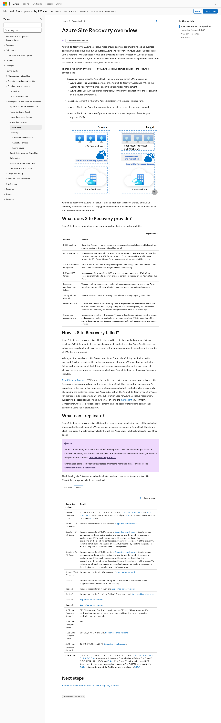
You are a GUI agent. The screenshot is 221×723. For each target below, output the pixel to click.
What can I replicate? (190, 33)
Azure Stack (77, 21)
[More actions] (156, 21)
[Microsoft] (5, 4)
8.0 (139, 512)
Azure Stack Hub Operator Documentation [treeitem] (17, 38)
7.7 (122, 512)
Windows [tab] (68, 487)
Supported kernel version (126, 532)
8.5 (127, 515)
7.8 (127, 512)
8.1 (81, 658)
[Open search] (215, 3)
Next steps (185, 37)
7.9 (133, 512)
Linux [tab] (78, 487)
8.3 (81, 515)
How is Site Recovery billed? (193, 30)
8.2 (148, 512)
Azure (65, 21)
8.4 (87, 515)
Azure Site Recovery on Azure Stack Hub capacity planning (90, 685)
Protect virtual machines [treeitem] (22, 137)
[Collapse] (41, 18)
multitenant (126, 399)
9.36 (136, 667)
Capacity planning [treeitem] (20, 142)
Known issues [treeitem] (18, 147)
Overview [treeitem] (16, 127)
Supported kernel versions (126, 523)
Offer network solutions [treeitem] (18, 96)
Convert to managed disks (102, 457)
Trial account (210, 11)
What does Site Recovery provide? (196, 26)
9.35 (82, 667)
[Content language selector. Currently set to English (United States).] (16, 718)
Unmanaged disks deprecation (80, 467)
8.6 (90, 518)
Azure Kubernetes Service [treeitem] (21, 117)
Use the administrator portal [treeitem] (20, 55)
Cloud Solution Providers (74, 379)
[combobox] (22, 25)
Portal (197, 11)
